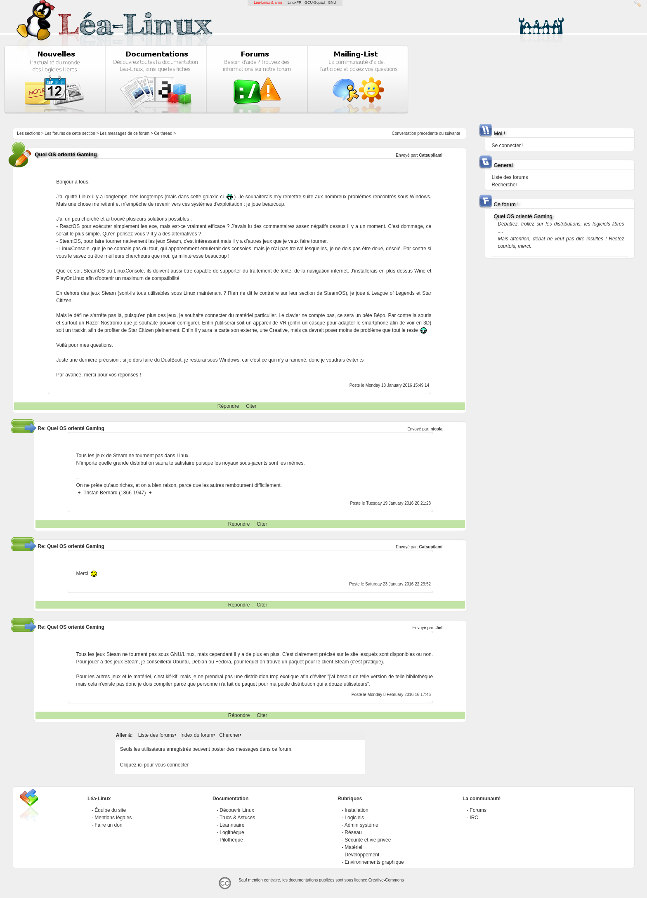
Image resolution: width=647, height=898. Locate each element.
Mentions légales (113, 817)
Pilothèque (231, 840)
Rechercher (504, 185)
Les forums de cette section (70, 133)
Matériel (353, 847)
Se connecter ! (507, 145)
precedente (427, 133)
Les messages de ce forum (124, 133)
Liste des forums (156, 735)
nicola (436, 429)
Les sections (28, 133)
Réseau (353, 832)
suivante (452, 133)
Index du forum (196, 735)
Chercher (229, 735)
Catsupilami (431, 155)
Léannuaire (232, 825)
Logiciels (354, 817)
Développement (362, 855)
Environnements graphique (374, 862)
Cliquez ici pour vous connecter (154, 765)
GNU (332, 2)
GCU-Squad (315, 2)
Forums (478, 810)
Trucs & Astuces (237, 817)
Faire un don (108, 825)
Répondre (228, 406)
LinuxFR (295, 2)
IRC (474, 817)
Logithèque (232, 832)
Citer (251, 406)
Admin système (361, 825)
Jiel (439, 627)
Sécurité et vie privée (368, 840)
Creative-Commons (386, 880)
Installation (356, 810)
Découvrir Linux (237, 810)
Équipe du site (110, 810)
